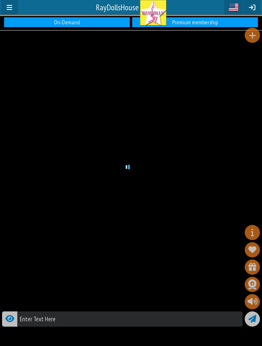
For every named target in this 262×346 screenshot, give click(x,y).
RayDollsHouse (117, 7)
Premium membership (195, 22)
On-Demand (67, 22)
